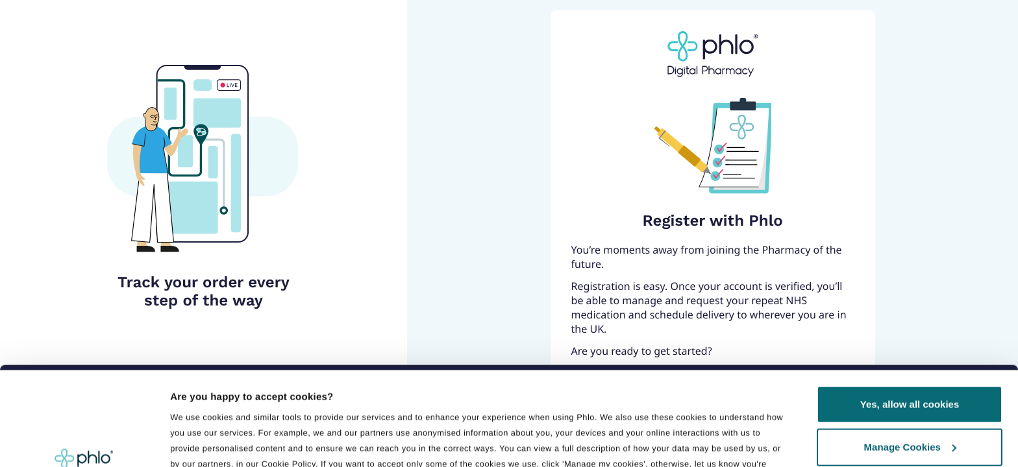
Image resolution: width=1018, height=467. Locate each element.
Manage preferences (220, 405)
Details (186, 441)
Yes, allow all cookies (910, 314)
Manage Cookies (910, 357)
